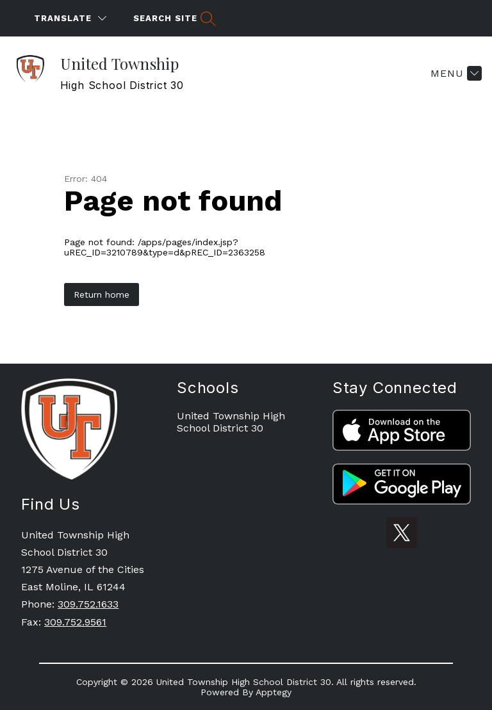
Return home (101, 294)
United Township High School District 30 (231, 422)
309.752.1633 (88, 604)
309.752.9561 (75, 622)
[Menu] (454, 73)
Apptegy (273, 692)
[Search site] (173, 18)
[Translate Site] (70, 18)
